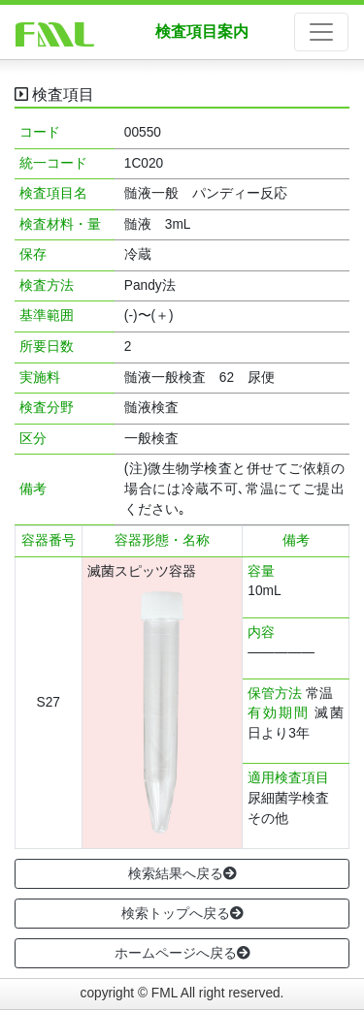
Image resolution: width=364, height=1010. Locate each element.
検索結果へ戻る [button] (182, 873)
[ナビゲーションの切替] (321, 32)
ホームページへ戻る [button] (182, 953)
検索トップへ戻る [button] (182, 913)
